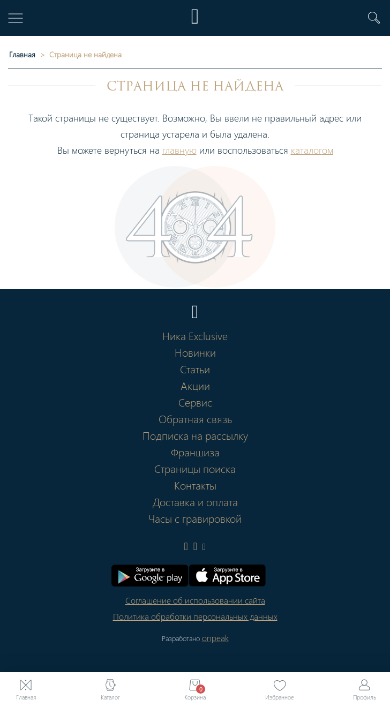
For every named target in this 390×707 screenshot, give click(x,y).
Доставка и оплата (195, 501)
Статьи (195, 368)
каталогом (312, 149)
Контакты (195, 484)
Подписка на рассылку (195, 434)
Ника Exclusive (195, 335)
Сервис (195, 401)
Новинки (195, 351)
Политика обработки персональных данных (195, 616)
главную (179, 149)
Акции (195, 385)
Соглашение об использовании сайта (195, 600)
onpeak (215, 637)
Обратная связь (195, 418)
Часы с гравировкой (195, 517)
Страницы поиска (195, 468)
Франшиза (195, 451)
